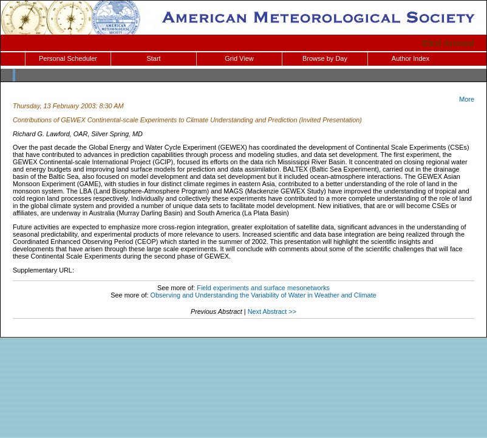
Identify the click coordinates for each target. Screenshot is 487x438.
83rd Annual (448, 43)
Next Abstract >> (272, 311)
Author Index (410, 58)
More (466, 99)
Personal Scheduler (68, 58)
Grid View (239, 58)
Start (153, 58)
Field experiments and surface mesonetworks (263, 287)
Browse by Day (324, 58)
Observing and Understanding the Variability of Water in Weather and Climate (263, 295)
